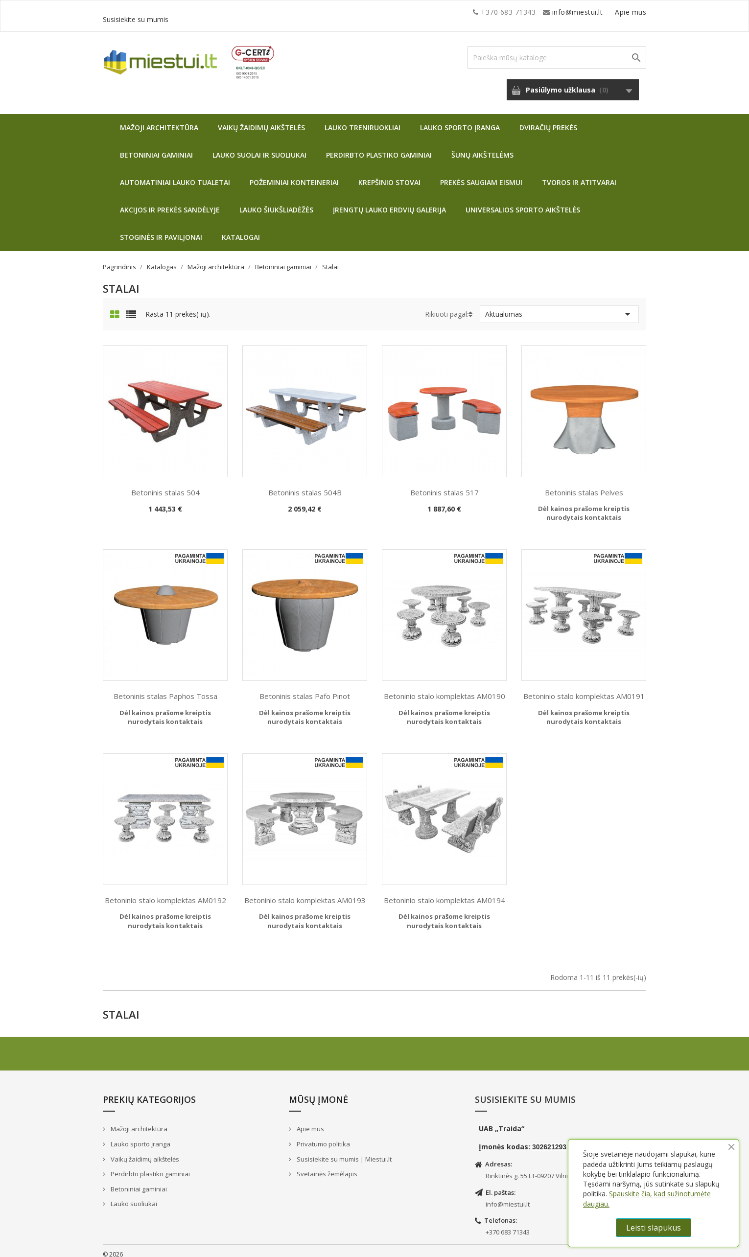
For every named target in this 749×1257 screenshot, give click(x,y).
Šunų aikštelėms (482, 147)
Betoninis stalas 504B (305, 485)
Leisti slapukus (653, 1227)
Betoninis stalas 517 (444, 485)
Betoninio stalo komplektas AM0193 (305, 893)
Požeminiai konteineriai (294, 175)
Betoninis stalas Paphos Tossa (165, 689)
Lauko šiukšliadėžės (276, 202)
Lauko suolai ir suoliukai (259, 147)
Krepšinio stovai (389, 175)
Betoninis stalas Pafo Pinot (304, 689)
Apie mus (552, 12)
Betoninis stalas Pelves (584, 485)
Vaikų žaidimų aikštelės (261, 120)
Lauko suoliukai (133, 1196)
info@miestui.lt (200, 12)
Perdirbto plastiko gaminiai (379, 147)
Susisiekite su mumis (611, 12)
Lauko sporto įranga (460, 120)
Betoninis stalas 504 (165, 485)
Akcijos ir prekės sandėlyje (170, 202)
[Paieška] (557, 50)
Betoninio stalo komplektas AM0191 (584, 689)
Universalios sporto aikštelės (523, 202)
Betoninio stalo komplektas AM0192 (165, 893)
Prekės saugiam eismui (481, 175)
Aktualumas (559, 307)
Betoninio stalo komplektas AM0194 (444, 893)
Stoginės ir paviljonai (161, 229)
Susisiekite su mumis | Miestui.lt (343, 1151)
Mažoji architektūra (159, 120)
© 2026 (113, 1247)
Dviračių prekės (548, 120)
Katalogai (241, 229)
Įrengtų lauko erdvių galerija (389, 202)
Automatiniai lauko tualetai (175, 175)
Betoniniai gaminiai (156, 147)
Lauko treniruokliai (362, 120)
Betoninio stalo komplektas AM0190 (444, 689)
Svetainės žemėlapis (326, 1166)
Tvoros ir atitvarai (579, 175)
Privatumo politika (322, 1136)
